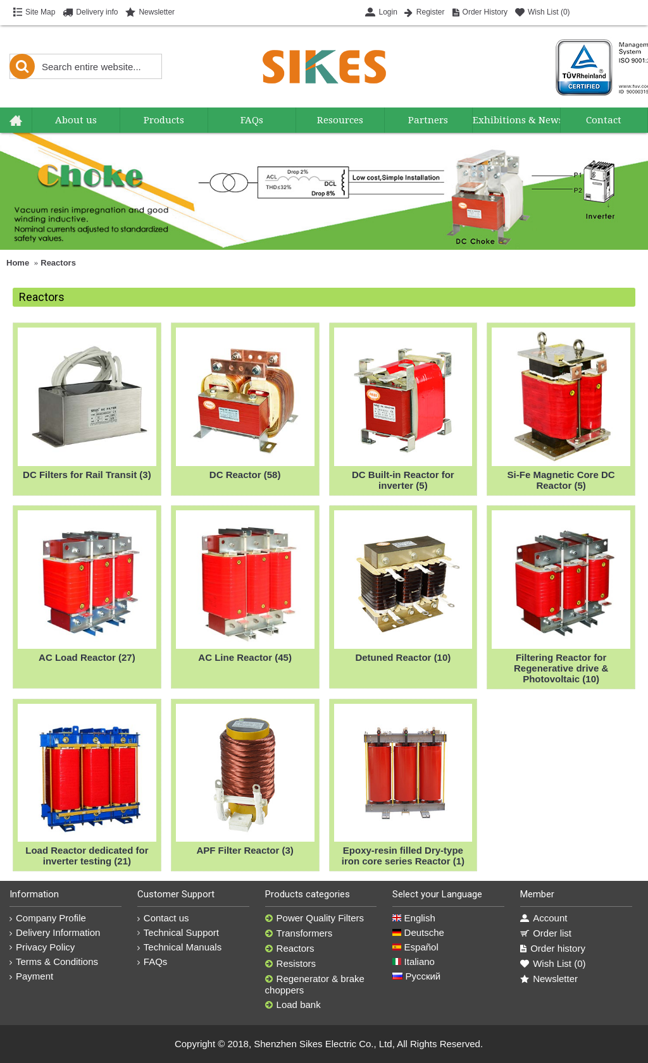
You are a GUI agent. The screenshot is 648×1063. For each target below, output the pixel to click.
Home (17, 262)
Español (415, 947)
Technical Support (178, 932)
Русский (416, 976)
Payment (31, 976)
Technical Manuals (179, 947)
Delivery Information (54, 932)
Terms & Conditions (53, 961)
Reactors (58, 262)
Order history (552, 948)
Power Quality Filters (314, 918)
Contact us (163, 917)
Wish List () (552, 963)
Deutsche (418, 932)
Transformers (299, 933)
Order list (545, 933)
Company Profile (47, 917)
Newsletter (549, 979)
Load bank (293, 1005)
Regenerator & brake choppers (314, 984)
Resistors (290, 963)
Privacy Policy (42, 947)
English (413, 917)
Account (543, 918)
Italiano (413, 961)
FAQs (152, 961)
